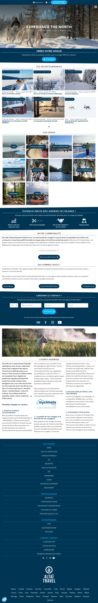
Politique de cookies (49, 510)
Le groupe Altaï (49, 542)
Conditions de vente (49, 502)
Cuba (56, 589)
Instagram (50, 558)
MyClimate (49, 532)
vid (60, 322)
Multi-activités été (49, 468)
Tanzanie (86, 596)
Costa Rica (47, 589)
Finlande (86, 589)
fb (45, 322)
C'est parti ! (50, 59)
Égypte (69, 589)
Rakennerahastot (49, 528)
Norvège (14, 596)
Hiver (49, 448)
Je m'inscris (48, 311)
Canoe (49, 480)
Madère (72, 593)
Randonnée (49, 476)
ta (38, 322)
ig (52, 322)
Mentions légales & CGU (49, 514)
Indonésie (34, 593)
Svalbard (77, 596)
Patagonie (29, 596)
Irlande (42, 593)
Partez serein (84, 225)
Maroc (80, 593)
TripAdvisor (43, 558)
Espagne (78, 589)
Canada (21, 589)
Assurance (49, 498)
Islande (50, 593)
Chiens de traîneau (49, 456)
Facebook (47, 558)
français (46, 2)
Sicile (61, 596)
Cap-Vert (38, 589)
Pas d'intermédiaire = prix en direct (61, 226)
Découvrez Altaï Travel (48, 257)
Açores (13, 589)
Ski (49, 460)
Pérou (38, 596)
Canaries (29, 589)
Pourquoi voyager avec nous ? (49, 554)
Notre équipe (8, 286)
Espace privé (39, 2)
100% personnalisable (37, 225)
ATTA (49, 524)
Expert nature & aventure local (14, 226)
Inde (26, 593)
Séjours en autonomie (49, 484)
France (13, 593)
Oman (21, 596)
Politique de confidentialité (49, 506)
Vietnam (50, 600)
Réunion (54, 596)
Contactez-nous (88, 286)
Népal (87, 593)
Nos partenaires (49, 520)
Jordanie (64, 593)
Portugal (46, 596)
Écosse (62, 589)
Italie (57, 593)
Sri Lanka (69, 596)
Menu (95, 7)
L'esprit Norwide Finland (49, 286)
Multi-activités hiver (49, 452)
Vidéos (54, 558)
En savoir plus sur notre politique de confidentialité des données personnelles (49, 317)
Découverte (49, 488)
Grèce (21, 593)
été (49, 472)
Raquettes (49, 464)
